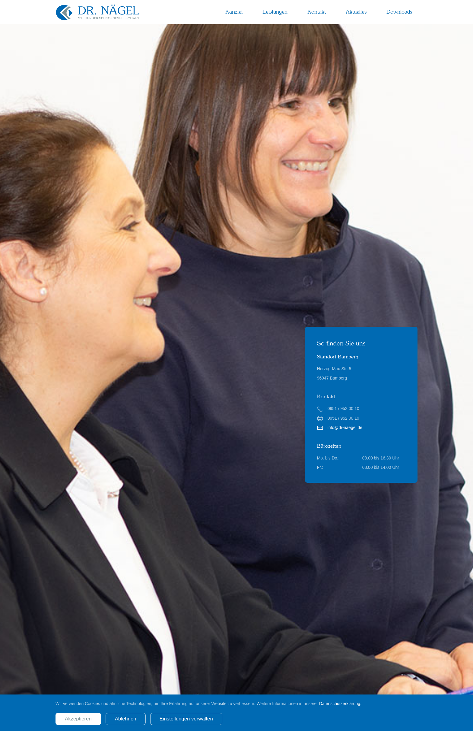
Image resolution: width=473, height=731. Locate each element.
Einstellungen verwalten (186, 719)
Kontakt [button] (316, 11)
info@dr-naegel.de (345, 427)
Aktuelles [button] (356, 11)
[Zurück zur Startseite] (98, 12)
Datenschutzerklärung (339, 703)
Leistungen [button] (274, 11)
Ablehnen (125, 719)
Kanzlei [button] (234, 11)
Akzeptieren (78, 719)
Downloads (399, 11)
